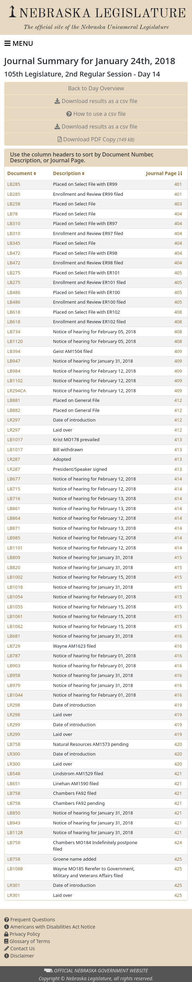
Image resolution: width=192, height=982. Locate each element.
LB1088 (15, 868)
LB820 (13, 567)
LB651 (13, 783)
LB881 (13, 400)
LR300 (13, 754)
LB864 (13, 518)
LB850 (13, 813)
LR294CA (16, 390)
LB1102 (15, 380)
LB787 (13, 655)
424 (178, 842)
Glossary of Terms (27, 941)
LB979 (13, 685)
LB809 (13, 557)
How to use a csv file (96, 114)
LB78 (12, 214)
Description (69, 173)
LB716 (13, 498)
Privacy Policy (22, 934)
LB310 (13, 223)
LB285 (13, 184)
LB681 (13, 636)
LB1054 (15, 597)
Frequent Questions (29, 919)
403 (178, 204)
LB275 (13, 273)
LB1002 (15, 577)
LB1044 (15, 695)
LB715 (13, 489)
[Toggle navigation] (19, 43)
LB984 (13, 371)
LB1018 (15, 587)
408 (178, 312)
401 (178, 184)
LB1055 (15, 607)
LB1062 (15, 626)
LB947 (13, 361)
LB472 (13, 253)
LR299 (13, 724)
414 (178, 479)
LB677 (13, 479)
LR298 (13, 705)
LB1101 (15, 548)
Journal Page (164, 173)
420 (178, 744)
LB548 (13, 773)
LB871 (13, 528)
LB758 (13, 744)
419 (178, 705)
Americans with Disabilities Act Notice (49, 926)
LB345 (13, 243)
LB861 (13, 508)
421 (178, 773)
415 (178, 557)
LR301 (13, 885)
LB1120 (15, 341)
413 (178, 439)
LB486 (13, 292)
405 (178, 273)
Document (21, 173)
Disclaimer (19, 955)
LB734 (13, 331)
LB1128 (15, 832)
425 (178, 859)
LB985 (13, 538)
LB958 (13, 675)
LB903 (13, 665)
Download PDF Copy (96, 139)
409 (178, 351)
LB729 (13, 646)
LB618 (13, 312)
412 (178, 400)
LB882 (13, 410)
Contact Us (19, 948)
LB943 (13, 823)
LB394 (13, 351)
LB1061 (15, 616)
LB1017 (15, 439)
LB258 (13, 204)
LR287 (13, 459)
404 (178, 214)
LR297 (13, 420)
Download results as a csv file (96, 101)
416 (178, 636)
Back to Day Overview (96, 88)
